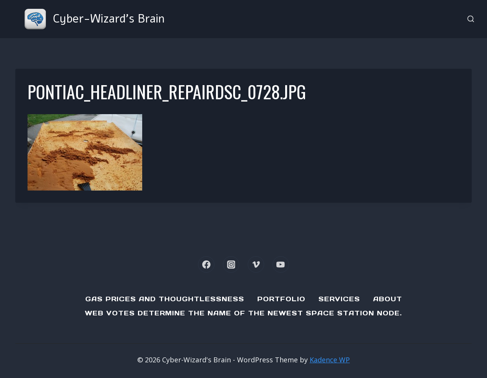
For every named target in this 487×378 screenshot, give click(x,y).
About (387, 299)
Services (339, 299)
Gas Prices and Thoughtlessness (164, 299)
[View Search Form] (471, 19)
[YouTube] (281, 264)
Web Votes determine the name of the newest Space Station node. (243, 313)
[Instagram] (231, 264)
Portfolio (281, 299)
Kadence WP (330, 359)
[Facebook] (206, 264)
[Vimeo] (256, 264)
